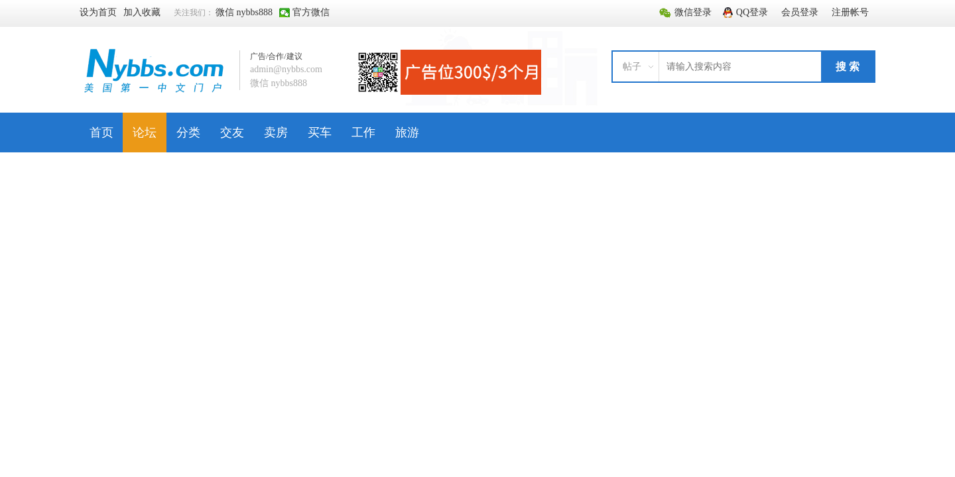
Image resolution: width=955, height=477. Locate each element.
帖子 (632, 67)
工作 (363, 132)
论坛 (145, 132)
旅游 (407, 132)
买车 (320, 132)
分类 (188, 132)
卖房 (276, 132)
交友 (232, 132)
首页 (101, 132)
